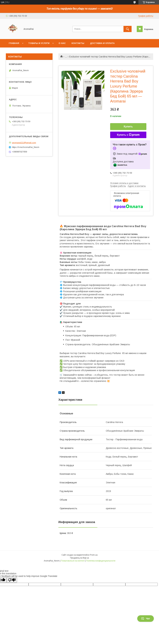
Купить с (128, 134)
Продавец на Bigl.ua (79, 558)
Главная (14, 43)
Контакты (78, 43)
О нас (62, 43)
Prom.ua (94, 555)
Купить (128, 126)
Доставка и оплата (102, 43)
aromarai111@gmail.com (24, 142)
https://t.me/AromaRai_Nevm (25, 147)
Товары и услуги (38, 43)
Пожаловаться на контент (73, 561)
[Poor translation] (12, 580)
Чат (145, 618)
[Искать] (127, 29)
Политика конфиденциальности (100, 561)
